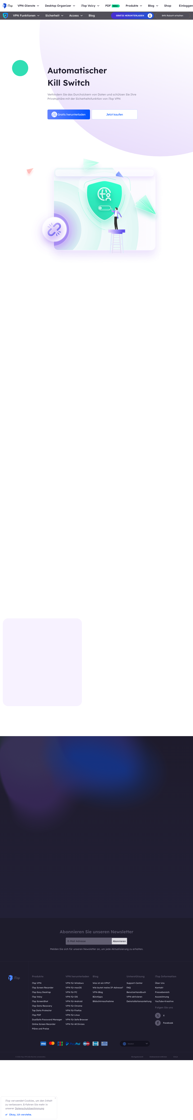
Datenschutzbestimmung (29, 1108)
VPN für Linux (73, 1015)
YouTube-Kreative (164, 1001)
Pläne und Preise (40, 1028)
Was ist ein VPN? (101, 983)
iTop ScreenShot (40, 1001)
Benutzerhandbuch (136, 992)
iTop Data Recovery (42, 1006)
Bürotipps (98, 996)
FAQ (129, 987)
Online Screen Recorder (44, 1024)
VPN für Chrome (74, 1006)
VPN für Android (74, 1001)
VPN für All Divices (75, 1024)
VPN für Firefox (74, 1010)
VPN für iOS (72, 996)
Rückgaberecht (137, 1057)
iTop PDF (36, 1015)
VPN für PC (71, 992)
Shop (167, 5)
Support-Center (135, 983)
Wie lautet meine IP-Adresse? (108, 987)
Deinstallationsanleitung (139, 1001)
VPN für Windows (75, 983)
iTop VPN (36, 983)
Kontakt (159, 987)
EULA (175, 1057)
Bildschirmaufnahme (103, 1001)
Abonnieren (119, 941)
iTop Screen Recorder (42, 987)
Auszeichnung (162, 996)
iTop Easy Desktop (41, 992)
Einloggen (186, 5)
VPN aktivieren (134, 996)
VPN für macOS (74, 987)
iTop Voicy (37, 996)
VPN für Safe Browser (77, 1019)
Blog (92, 15)
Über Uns (160, 983)
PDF (112, 5)
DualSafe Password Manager (47, 1019)
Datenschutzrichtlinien (158, 1057)
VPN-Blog (98, 992)
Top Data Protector (42, 1010)
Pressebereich (162, 992)
